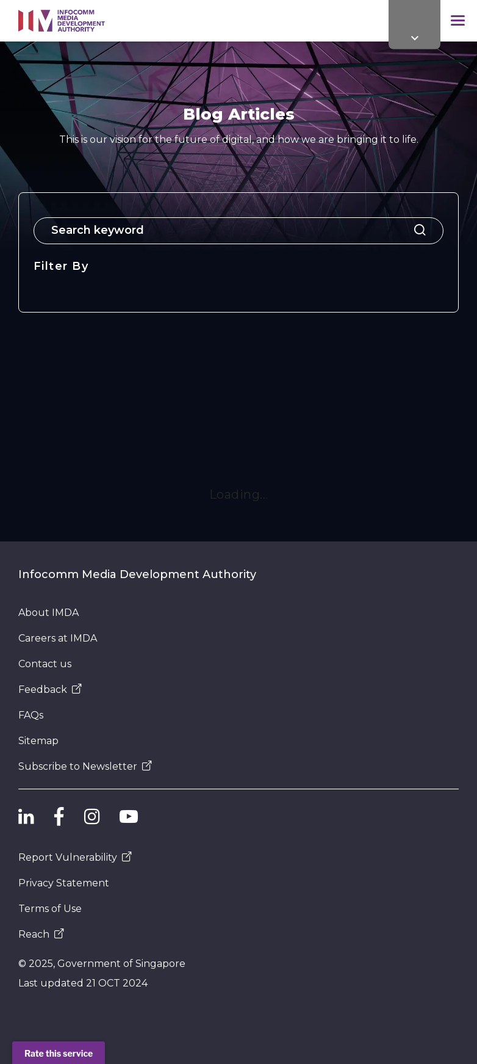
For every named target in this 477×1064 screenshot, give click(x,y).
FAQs (30, 715)
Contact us (44, 664)
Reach (41, 934)
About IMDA (48, 612)
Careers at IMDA (57, 638)
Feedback (50, 689)
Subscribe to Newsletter (85, 766)
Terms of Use (50, 908)
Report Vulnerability (75, 857)
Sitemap (38, 741)
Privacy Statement (63, 883)
